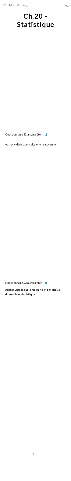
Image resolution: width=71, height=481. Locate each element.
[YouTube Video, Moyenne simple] (36, 168)
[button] (4, 5)
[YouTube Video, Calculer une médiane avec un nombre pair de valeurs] (36, 360)
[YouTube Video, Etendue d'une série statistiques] (36, 403)
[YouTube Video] (36, 60)
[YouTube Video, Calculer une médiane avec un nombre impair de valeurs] (36, 318)
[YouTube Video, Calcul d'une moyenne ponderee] (36, 212)
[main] (36, 20)
